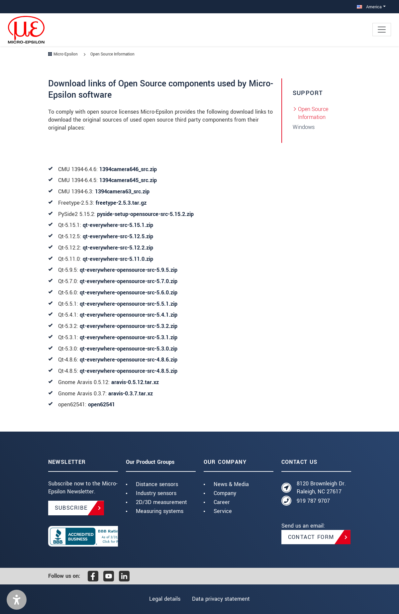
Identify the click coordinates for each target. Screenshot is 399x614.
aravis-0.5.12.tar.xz (135, 382)
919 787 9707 (313, 501)
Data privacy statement (221, 599)
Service (223, 511)
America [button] (369, 7)
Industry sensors (156, 493)
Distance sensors (157, 484)
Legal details (164, 599)
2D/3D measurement (161, 502)
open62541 (101, 404)
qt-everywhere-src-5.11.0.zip (118, 259)
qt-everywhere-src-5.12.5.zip (118, 236)
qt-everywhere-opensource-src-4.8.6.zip (128, 359)
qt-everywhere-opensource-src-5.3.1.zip (128, 337)
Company (225, 493)
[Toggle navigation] (381, 29)
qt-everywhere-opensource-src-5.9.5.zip (128, 270)
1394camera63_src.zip (122, 191)
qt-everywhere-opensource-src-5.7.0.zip (128, 281)
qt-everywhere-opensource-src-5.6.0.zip (128, 292)
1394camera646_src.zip (128, 169)
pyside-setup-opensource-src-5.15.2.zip (145, 214)
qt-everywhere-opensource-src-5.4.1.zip (128, 315)
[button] (17, 600)
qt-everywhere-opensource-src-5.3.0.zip (128, 349)
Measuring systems (159, 511)
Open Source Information (313, 113)
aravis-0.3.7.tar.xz (130, 393)
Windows (304, 127)
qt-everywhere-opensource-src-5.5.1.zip (128, 304)
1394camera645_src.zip (128, 180)
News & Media (231, 484)
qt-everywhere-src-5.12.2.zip (118, 248)
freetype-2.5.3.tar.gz (121, 203)
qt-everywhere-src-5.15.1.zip (118, 225)
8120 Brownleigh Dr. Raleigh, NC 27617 (321, 487)
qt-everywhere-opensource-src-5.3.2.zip (128, 326)
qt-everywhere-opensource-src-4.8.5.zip (128, 371)
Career (222, 502)
